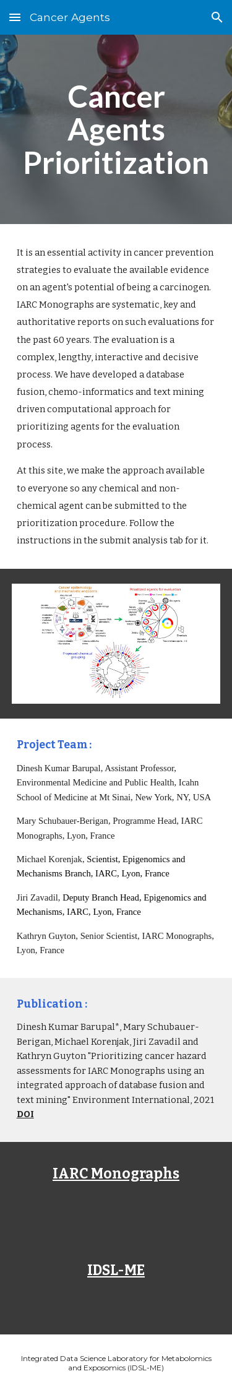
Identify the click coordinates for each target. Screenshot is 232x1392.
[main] (116, 129)
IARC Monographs (116, 1173)
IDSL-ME (116, 1270)
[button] (15, 17)
